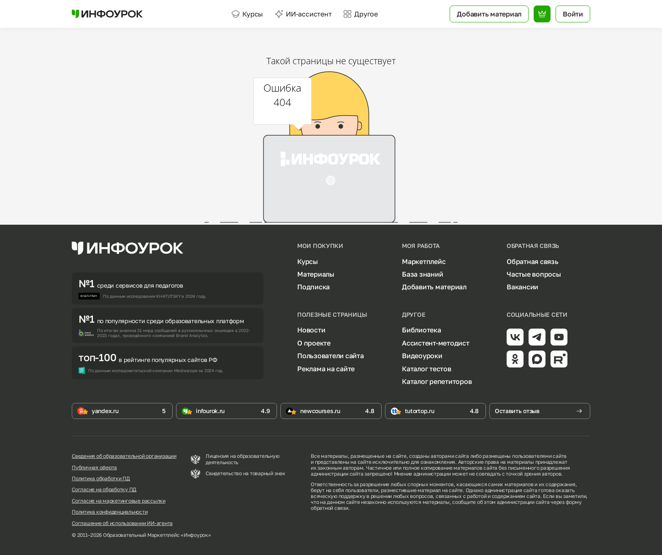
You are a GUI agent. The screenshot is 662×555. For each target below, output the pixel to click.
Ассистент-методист (435, 343)
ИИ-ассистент (303, 14)
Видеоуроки (422, 355)
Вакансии (522, 287)
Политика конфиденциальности (110, 512)
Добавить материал (434, 287)
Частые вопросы (534, 274)
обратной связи (329, 508)
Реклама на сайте (326, 369)
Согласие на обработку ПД (104, 489)
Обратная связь (533, 261)
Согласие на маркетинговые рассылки (119, 501)
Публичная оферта (94, 468)
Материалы (315, 274)
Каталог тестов (426, 369)
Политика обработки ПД (101, 479)
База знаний (422, 274)
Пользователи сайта (330, 355)
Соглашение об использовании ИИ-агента (122, 523)
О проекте (314, 343)
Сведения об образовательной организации (124, 456)
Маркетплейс (423, 261)
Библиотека (421, 330)
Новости (311, 330)
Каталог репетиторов (437, 381)
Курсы (247, 14)
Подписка (313, 287)
